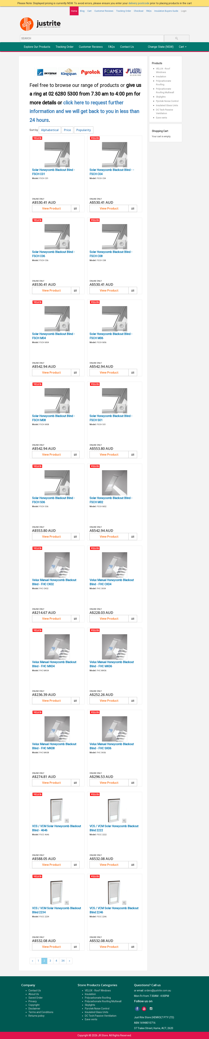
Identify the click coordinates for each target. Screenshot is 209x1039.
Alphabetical (50, 130)
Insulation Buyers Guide (166, 11)
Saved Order (35, 997)
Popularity (83, 130)
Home (74, 11)
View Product (51, 208)
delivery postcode (139, 3)
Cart (89, 11)
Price (67, 130)
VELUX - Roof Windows (98, 990)
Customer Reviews (103, 11)
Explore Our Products (37, 46)
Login (183, 11)
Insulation (161, 76)
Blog (82, 11)
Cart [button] (182, 46)
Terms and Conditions (40, 1012)
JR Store (103, 1035)
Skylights (161, 96)
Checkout (138, 11)
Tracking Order (123, 11)
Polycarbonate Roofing (98, 997)
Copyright (33, 1004)
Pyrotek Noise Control (167, 101)
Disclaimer (34, 1008)
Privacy (32, 1001)
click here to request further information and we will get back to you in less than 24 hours (84, 111)
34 (62, 960)
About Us (33, 994)
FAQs (149, 11)
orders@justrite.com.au (157, 990)
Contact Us (127, 46)
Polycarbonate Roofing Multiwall (103, 1001)
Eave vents (161, 117)
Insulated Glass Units (167, 105)
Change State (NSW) (161, 46)
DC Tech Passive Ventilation (100, 1015)
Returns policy (36, 1015)
